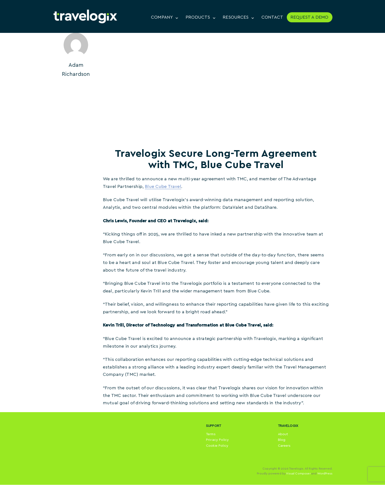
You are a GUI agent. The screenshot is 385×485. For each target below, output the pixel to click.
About (283, 434)
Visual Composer (298, 473)
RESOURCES (235, 17)
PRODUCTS (197, 17)
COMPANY (162, 17)
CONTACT (272, 17)
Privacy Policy (217, 440)
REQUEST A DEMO (309, 17)
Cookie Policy (217, 446)
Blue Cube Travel (163, 187)
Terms (211, 434)
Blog (282, 440)
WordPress (324, 473)
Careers (284, 446)
